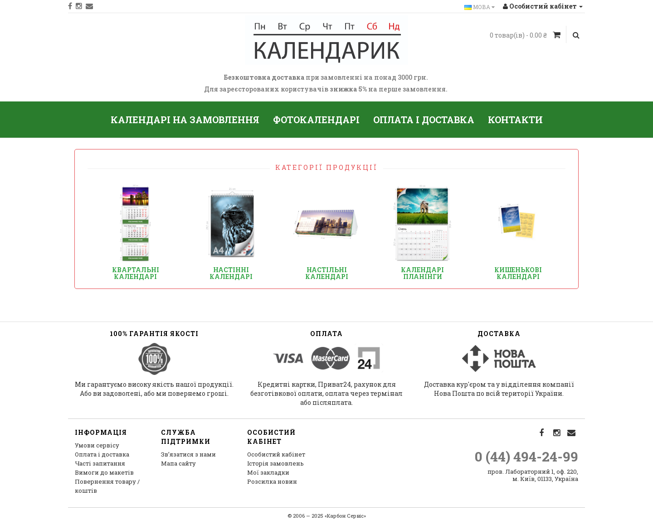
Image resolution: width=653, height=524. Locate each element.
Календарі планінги (422, 273)
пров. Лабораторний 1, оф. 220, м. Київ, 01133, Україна (532, 474)
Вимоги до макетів (104, 472)
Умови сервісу (97, 445)
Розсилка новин (272, 481)
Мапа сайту (178, 463)
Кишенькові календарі (518, 273)
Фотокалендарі (316, 119)
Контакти (515, 119)
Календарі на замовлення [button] (185, 119)
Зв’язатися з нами (188, 454)
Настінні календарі (231, 273)
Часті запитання (100, 463)
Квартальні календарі (135, 273)
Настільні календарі (326, 273)
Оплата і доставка (423, 119)
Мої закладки (268, 472)
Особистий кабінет (276, 454)
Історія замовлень (275, 463)
